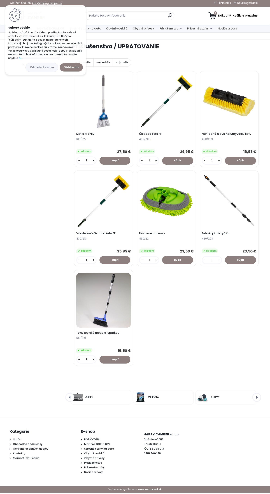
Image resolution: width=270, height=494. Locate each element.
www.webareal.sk (150, 490)
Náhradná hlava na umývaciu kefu (226, 134)
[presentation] (69, 398)
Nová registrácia (247, 3)
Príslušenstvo (168, 28)
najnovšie (122, 62)
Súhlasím (71, 67)
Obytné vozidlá (116, 28)
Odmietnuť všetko (42, 67)
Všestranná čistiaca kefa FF (96, 234)
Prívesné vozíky (198, 28)
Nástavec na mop (152, 234)
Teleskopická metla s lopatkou (97, 334)
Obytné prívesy (143, 28)
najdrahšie (103, 62)
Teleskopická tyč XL (215, 234)
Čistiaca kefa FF (150, 134)
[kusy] (86, 161)
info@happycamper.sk (47, 3)
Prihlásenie (224, 3)
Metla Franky (85, 134)
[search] (170, 16)
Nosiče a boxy (227, 28)
